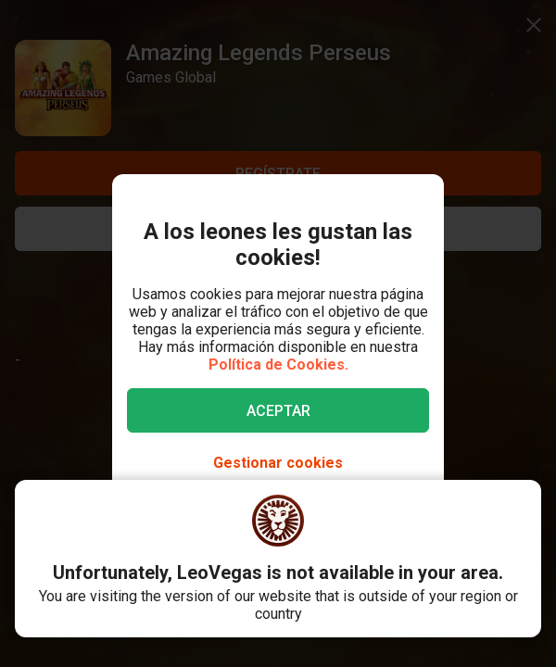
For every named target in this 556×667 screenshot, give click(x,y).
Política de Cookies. (278, 364)
